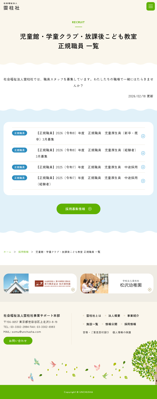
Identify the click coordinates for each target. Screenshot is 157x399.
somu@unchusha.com (26, 331)
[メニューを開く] (150, 6)
